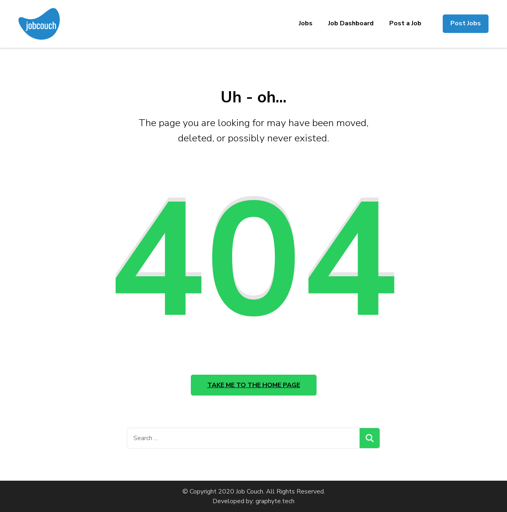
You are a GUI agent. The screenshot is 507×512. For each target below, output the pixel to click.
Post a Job (405, 23)
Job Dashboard (351, 23)
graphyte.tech (275, 501)
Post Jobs (465, 23)
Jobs (306, 23)
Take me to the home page (253, 385)
